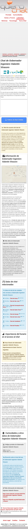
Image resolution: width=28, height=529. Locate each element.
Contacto (22, 520)
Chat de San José (14, 301)
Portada (8, 15)
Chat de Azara (14, 298)
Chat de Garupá (14, 314)
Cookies (14, 520)
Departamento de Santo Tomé (10, 55)
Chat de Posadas (14, 325)
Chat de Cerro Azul (15, 317)
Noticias (5, 21)
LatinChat (20, 18)
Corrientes (23, 54)
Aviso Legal (6, 520)
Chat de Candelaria (15, 321)
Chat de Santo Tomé (15, 310)
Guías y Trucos (9, 18)
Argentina (16, 54)
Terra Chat (22, 21)
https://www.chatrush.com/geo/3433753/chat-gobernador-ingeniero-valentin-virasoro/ (14, 495)
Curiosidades (17, 15)
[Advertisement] (14, 38)
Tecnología (13, 21)
